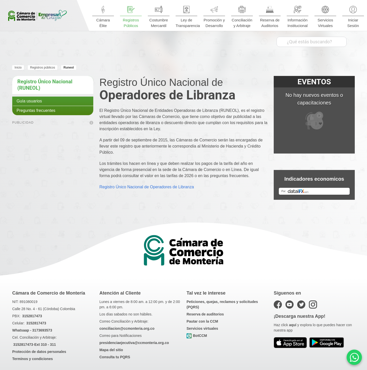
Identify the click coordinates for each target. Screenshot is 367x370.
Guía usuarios (29, 101)
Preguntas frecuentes (36, 110)
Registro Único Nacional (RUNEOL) (44, 84)
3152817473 (32, 316)
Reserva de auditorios (205, 314)
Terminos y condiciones (32, 359)
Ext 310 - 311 (45, 344)
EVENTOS (314, 81)
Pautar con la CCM (202, 321)
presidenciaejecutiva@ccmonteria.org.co (134, 343)
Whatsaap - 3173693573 (32, 330)
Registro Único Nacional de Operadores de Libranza (146, 187)
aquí (292, 325)
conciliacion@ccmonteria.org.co (126, 328)
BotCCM (197, 335)
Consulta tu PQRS (114, 357)
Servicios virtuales (202, 328)
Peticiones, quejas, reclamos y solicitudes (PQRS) (222, 304)
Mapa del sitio (111, 350)
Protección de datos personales (39, 352)
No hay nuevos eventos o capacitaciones (314, 110)
